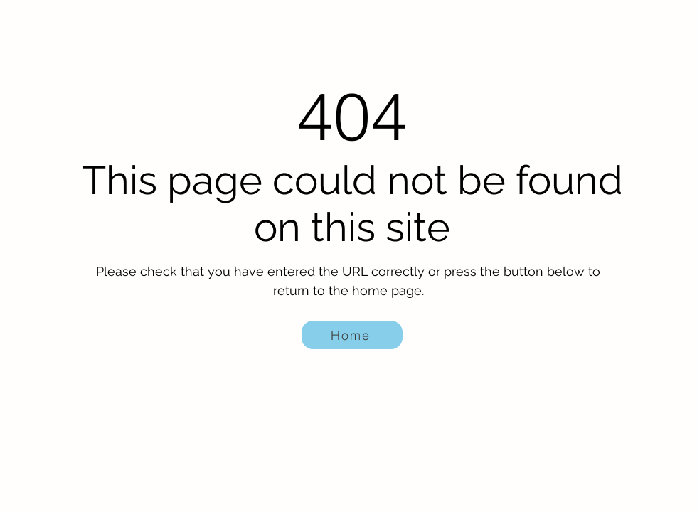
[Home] (352, 335)
